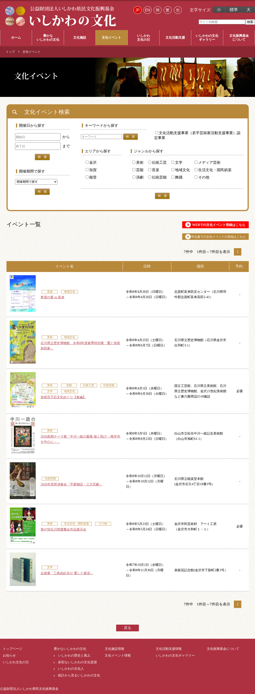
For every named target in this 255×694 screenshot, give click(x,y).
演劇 (137, 177)
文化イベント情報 (118, 659)
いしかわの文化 (207, 38)
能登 (91, 177)
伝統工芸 (157, 162)
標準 (234, 9)
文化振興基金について (223, 652)
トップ (10, 51)
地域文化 (180, 170)
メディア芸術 (207, 162)
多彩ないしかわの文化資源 (77, 666)
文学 (176, 162)
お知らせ (9, 659)
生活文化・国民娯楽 (213, 170)
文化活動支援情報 (169, 652)
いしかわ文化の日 (16, 666)
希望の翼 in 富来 (52, 301)
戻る (127, 631)
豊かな (47, 38)
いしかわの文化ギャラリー (175, 659)
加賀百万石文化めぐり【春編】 (63, 401)
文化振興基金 (239, 38)
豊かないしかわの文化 (70, 652)
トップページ (12, 652)
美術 (137, 162)
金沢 (91, 162)
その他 (201, 177)
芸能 (137, 170)
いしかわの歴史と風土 (74, 659)
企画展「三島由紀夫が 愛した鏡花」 (67, 577)
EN (147, 10)
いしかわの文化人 (71, 672)
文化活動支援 (175, 37)
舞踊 (176, 177)
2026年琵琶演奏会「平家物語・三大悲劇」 (71, 488)
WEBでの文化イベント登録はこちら (203, 225)
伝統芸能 (157, 177)
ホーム (16, 37)
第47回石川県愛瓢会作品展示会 (63, 533)
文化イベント (111, 37)
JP (137, 10)
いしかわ (143, 38)
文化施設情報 (114, 652)
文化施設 (79, 37)
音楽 (153, 170)
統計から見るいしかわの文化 (79, 679)
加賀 (91, 170)
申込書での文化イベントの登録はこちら (204, 239)
